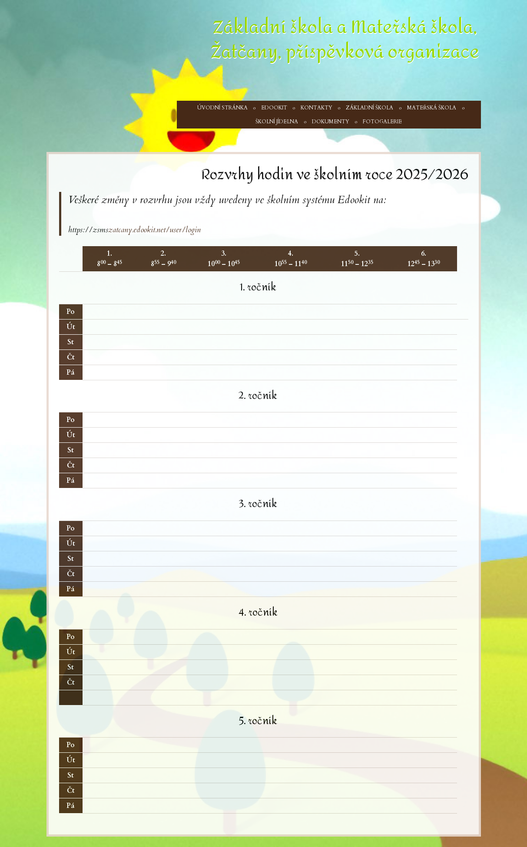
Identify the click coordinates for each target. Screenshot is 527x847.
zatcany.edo (125, 229)
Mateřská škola (431, 107)
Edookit (274, 107)
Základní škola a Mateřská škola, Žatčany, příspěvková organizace (345, 39)
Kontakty (316, 107)
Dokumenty (330, 121)
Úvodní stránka (222, 107)
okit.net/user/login (172, 229)
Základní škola (369, 107)
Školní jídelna (276, 121)
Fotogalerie (382, 121)
